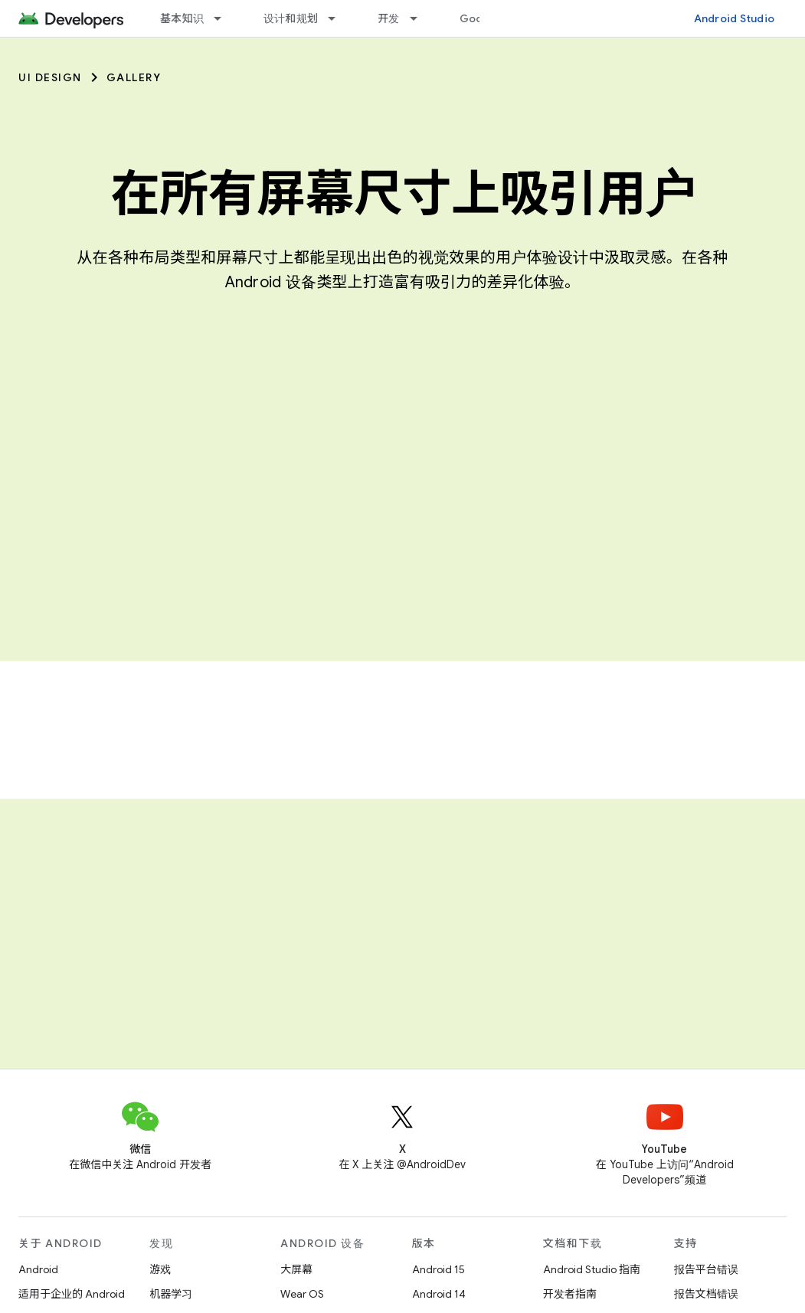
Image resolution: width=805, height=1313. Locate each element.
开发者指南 (570, 1294)
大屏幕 (296, 1269)
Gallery (134, 77)
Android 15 (438, 1269)
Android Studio (734, 18)
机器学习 (170, 1294)
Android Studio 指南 (591, 1269)
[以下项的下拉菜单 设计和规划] (338, 18)
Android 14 (439, 1294)
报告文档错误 (706, 1294)
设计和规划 (290, 18)
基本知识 (182, 18)
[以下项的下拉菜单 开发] (420, 18)
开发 (389, 18)
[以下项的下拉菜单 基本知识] (224, 18)
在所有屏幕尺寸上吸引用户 (403, 193)
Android (38, 1269)
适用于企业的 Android (71, 1294)
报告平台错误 (706, 1269)
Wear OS (302, 1294)
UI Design (50, 77)
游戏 (160, 1269)
